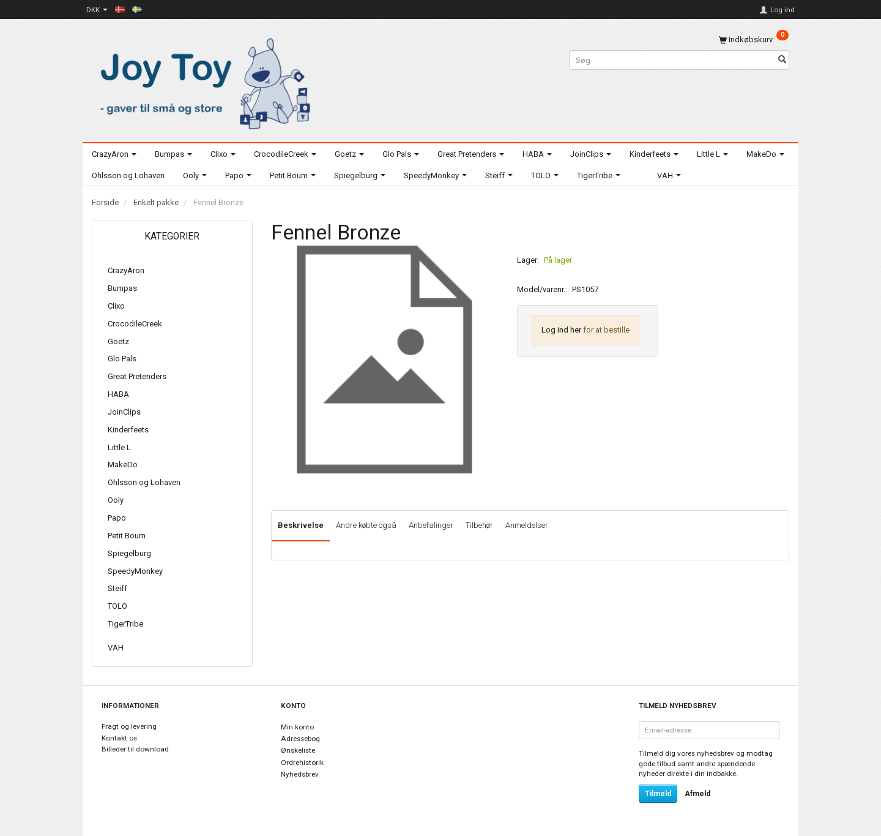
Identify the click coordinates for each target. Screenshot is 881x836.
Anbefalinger (431, 525)
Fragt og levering (129, 726)
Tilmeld (658, 793)
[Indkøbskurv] (754, 39)
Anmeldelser (526, 525)
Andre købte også (366, 525)
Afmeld (697, 793)
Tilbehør (479, 525)
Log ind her (561, 329)
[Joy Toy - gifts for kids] (202, 81)
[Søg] (782, 60)
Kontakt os (119, 738)
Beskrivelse (301, 525)
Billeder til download (135, 749)
